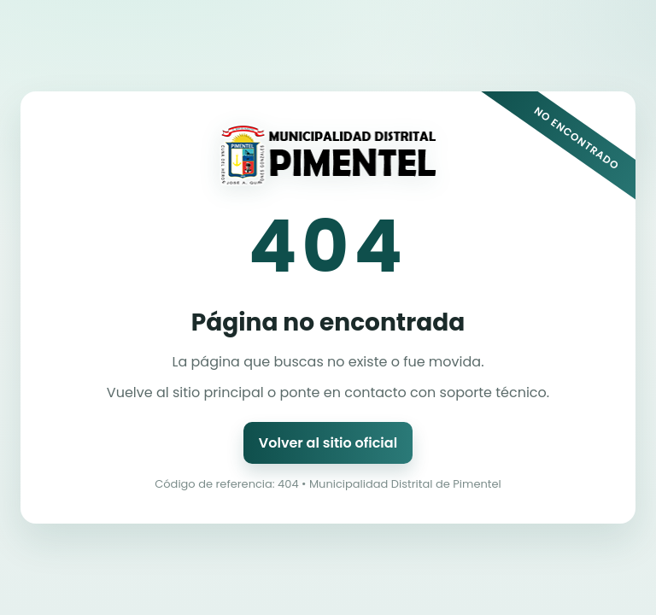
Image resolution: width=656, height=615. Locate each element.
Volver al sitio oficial (328, 443)
